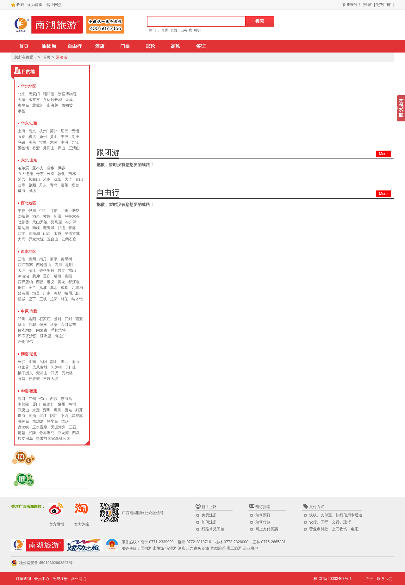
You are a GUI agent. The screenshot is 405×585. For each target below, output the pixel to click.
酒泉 (36, 216)
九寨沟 (77, 287)
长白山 (34, 179)
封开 (79, 410)
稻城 (21, 299)
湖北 (64, 361)
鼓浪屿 (48, 404)
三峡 (43, 299)
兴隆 (32, 433)
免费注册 (209, 515)
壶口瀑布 (68, 324)
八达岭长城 (52, 99)
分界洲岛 (46, 433)
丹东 (40, 173)
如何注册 (209, 522)
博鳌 (21, 433)
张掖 (43, 324)
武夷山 (23, 410)
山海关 (52, 105)
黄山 (54, 136)
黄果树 (66, 259)
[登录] (368, 5)
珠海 (21, 416)
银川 (32, 210)
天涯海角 (58, 427)
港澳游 (61, 57)
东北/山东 (29, 160)
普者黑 (23, 293)
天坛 (21, 99)
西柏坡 (67, 105)
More (383, 154)
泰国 (165, 30)
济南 (47, 179)
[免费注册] (382, 5)
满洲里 (45, 336)
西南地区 (28, 251)
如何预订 (263, 515)
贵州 (32, 259)
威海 (21, 191)
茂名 (68, 410)
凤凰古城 (39, 367)
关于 (369, 578)
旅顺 (32, 185)
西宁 (21, 233)
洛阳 (32, 319)
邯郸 (32, 324)
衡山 (75, 361)
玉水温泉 (39, 427)
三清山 (74, 148)
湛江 (43, 416)
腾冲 (36, 276)
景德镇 (23, 148)
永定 (36, 410)
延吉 (21, 179)
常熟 (43, 142)
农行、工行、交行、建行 (330, 522)
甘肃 (54, 210)
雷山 (72, 270)
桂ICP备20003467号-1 (333, 578)
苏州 (54, 131)
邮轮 (150, 46)
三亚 (73, 427)
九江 (75, 142)
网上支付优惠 (266, 529)
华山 (21, 324)
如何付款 (263, 522)
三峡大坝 (50, 379)
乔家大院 (36, 239)
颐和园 (48, 94)
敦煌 (47, 216)
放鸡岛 (38, 421)
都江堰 (74, 282)
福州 (72, 404)
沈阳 (57, 179)
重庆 (47, 276)
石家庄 (45, 319)
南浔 (64, 142)
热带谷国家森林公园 (53, 438)
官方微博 (56, 524)
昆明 (69, 265)
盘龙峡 (23, 427)
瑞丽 (57, 276)
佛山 (43, 398)
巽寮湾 (77, 416)
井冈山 (48, 148)
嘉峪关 (23, 216)
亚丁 (32, 299)
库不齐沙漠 (27, 336)
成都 (64, 287)
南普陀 (23, 404)
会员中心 (41, 578)
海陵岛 (23, 421)
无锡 (75, 131)
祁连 (61, 228)
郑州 (21, 319)
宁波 (64, 136)
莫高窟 (56, 222)
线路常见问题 (213, 529)
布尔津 (71, 222)
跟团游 (49, 46)
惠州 (57, 410)
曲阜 (21, 185)
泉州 (61, 404)
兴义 (61, 270)
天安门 (34, 94)
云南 (183, 30)
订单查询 (23, 578)
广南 (47, 293)
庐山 (61, 148)
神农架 (34, 379)
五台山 (52, 239)
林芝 (64, 299)
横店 (32, 136)
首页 (23, 46)
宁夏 (21, 210)
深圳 (47, 410)
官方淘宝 (82, 524)
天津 (69, 99)
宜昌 (21, 379)
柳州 (198, 30)
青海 (72, 228)
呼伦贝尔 (25, 341)
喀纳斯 (23, 228)
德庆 (65, 421)
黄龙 (61, 282)
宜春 (21, 136)
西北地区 (28, 203)
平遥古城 (72, 233)
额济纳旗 (25, 330)
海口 (21, 398)
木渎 (54, 142)
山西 (47, 233)
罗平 (54, 259)
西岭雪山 (43, 265)
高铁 (175, 46)
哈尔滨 (23, 168)
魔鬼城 (48, 228)
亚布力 (38, 168)
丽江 (32, 270)
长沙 (21, 361)
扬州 (43, 136)
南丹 (43, 259)
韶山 (54, 361)
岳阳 (43, 361)
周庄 (75, 136)
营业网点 (54, 5)
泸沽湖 (23, 276)
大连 (68, 179)
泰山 (79, 179)
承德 (21, 111)
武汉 (54, 373)
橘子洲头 (25, 373)
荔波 (43, 287)
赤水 (54, 287)
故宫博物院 (67, 94)
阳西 (64, 416)
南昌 (32, 142)
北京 (21, 94)
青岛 (54, 185)
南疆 (36, 228)
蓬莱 (64, 185)
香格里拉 (46, 270)
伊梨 (75, 210)
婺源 (36, 148)
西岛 (76, 433)
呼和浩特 (58, 330)
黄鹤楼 (67, 373)
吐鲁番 (23, 222)
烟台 (75, 185)
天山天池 (39, 222)
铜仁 (21, 287)
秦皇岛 (23, 105)
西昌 (40, 282)
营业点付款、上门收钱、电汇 (333, 529)
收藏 (17, 5)
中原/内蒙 (29, 311)
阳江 (54, 416)
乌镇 (21, 142)
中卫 (43, 210)
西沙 (54, 398)
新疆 (57, 216)
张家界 (23, 367)
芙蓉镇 (56, 367)
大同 (21, 239)
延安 (54, 324)
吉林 (72, 173)
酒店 (99, 46)
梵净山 (41, 373)
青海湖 (34, 233)
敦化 (61, 173)
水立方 (34, 99)
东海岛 (66, 398)
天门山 (71, 367)
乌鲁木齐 (72, 216)
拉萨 (54, 299)
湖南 (32, 361)
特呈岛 (52, 421)
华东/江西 (29, 123)
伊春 (61, 168)
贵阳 (68, 276)
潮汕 (32, 416)
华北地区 (28, 86)
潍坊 (32, 191)
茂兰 (32, 287)
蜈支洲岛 (25, 438)
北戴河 (38, 105)
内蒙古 (41, 330)
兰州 (64, 210)
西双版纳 (25, 282)
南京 (32, 131)
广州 (32, 398)
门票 (125, 46)
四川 (58, 265)
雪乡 (50, 168)
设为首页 (34, 5)
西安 (79, 319)
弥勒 (57, 293)
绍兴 (64, 131)
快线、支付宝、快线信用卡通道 (335, 515)
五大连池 (25, 173)
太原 (57, 233)
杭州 (43, 131)
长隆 (174, 30)
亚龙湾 (63, 433)
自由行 (74, 46)
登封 (57, 319)
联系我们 (384, 578)
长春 (50, 173)
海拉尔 (60, 336)
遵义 (50, 282)
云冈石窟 (69, 239)
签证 (201, 46)
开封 (68, 319)
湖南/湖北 (29, 354)
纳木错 (77, 299)
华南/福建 (29, 391)
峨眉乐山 (72, 293)
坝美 (36, 293)
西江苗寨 (25, 265)
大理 (21, 270)
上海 (21, 131)
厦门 (36, 404)
